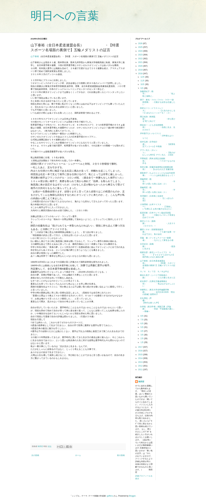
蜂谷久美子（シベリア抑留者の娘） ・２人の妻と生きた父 (157, 276)
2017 (140, 347)
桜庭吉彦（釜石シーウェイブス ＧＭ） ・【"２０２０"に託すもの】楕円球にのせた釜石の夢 (157, 254)
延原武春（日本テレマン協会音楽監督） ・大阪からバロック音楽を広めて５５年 (157, 215)
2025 (140, 47)
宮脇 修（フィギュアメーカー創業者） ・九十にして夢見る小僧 (156, 239)
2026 (140, 43)
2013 (140, 362)
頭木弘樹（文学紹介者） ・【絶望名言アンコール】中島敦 (157, 144)
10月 (142, 84)
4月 (142, 331)
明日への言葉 (65, 15)
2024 (140, 51)
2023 (140, 55)
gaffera (110, 496)
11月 (142, 81)
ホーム (78, 455)
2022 (140, 58)
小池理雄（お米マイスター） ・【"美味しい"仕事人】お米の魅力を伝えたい (156, 206)
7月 (142, 320)
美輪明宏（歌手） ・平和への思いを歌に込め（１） (157, 189)
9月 (142, 88)
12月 (142, 77)
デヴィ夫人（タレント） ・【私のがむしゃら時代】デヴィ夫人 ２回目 (157, 152)
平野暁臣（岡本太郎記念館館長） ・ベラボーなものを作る (157, 160)
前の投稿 (121, 455)
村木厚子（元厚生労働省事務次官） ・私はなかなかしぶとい (157, 283)
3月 (142, 335)
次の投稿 (35, 455)
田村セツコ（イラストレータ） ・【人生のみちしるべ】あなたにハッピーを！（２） (157, 110)
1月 (142, 342)
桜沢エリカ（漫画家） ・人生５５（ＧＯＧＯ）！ (157, 223)
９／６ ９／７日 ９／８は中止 (154, 271)
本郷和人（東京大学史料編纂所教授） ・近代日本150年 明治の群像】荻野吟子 (157, 292)
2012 (140, 366)
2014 (140, 358)
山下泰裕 (35, 56)
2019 (140, 70)
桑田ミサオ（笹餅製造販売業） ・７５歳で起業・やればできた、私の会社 (157, 231)
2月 (142, 338)
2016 (140, 351)
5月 (142, 327)
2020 (140, 66)
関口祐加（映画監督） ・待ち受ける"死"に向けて (157, 119)
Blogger (132, 496)
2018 (140, 73)
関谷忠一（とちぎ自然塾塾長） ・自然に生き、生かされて (157, 127)
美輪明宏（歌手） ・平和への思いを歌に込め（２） (157, 181)
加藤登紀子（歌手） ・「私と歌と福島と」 (157, 93)
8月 (142, 316)
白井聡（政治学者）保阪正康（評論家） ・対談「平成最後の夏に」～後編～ (157, 308)
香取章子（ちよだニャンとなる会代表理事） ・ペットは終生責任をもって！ (157, 174)
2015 (140, 354)
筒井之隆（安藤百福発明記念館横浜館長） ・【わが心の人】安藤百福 (156, 168)
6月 (142, 323)
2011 (140, 369)
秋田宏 (141, 381)
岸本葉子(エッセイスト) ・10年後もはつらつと (156, 135)
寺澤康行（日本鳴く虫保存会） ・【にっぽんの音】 (156, 198)
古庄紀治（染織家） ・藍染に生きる (157, 246)
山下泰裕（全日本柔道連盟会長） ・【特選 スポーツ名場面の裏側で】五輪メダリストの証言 (157, 264)
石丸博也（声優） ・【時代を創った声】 (156, 300)
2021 (140, 62)
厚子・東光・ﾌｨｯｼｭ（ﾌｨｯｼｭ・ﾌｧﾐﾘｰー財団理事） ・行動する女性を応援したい (157, 102)
